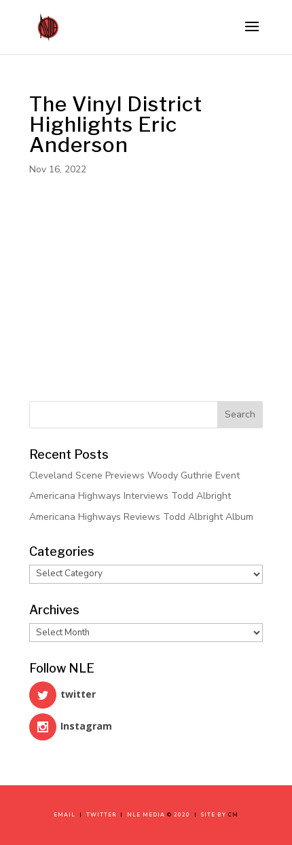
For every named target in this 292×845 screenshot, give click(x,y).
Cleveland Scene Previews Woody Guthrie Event (134, 475)
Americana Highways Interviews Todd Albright (130, 495)
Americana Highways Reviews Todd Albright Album (141, 516)
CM (233, 815)
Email (66, 815)
